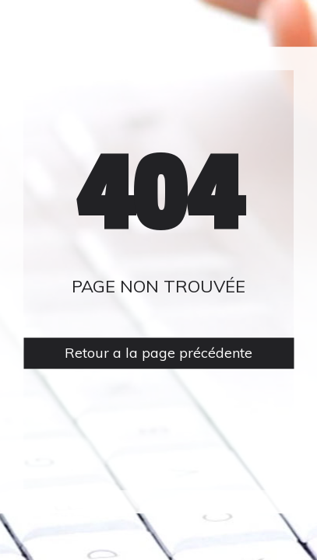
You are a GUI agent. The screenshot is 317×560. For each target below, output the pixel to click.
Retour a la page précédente (158, 353)
